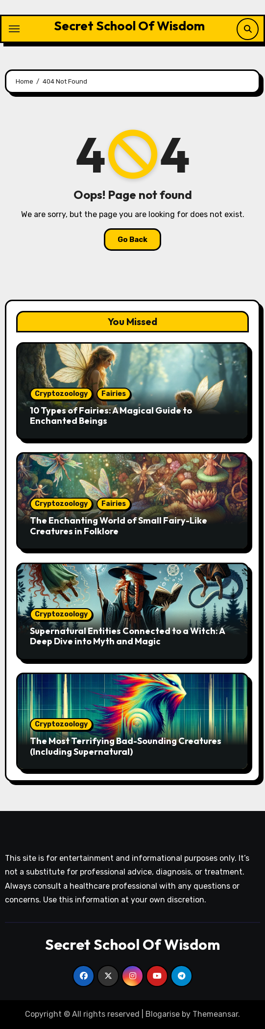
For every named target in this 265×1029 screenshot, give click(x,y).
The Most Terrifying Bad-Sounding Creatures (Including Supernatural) (125, 746)
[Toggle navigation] (14, 29)
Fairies (113, 394)
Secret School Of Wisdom (129, 26)
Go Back (132, 239)
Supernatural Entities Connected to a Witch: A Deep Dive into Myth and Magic (127, 636)
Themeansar (215, 1014)
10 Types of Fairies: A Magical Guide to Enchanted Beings (111, 416)
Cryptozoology (61, 394)
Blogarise (162, 1014)
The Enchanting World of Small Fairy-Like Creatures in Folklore (118, 526)
